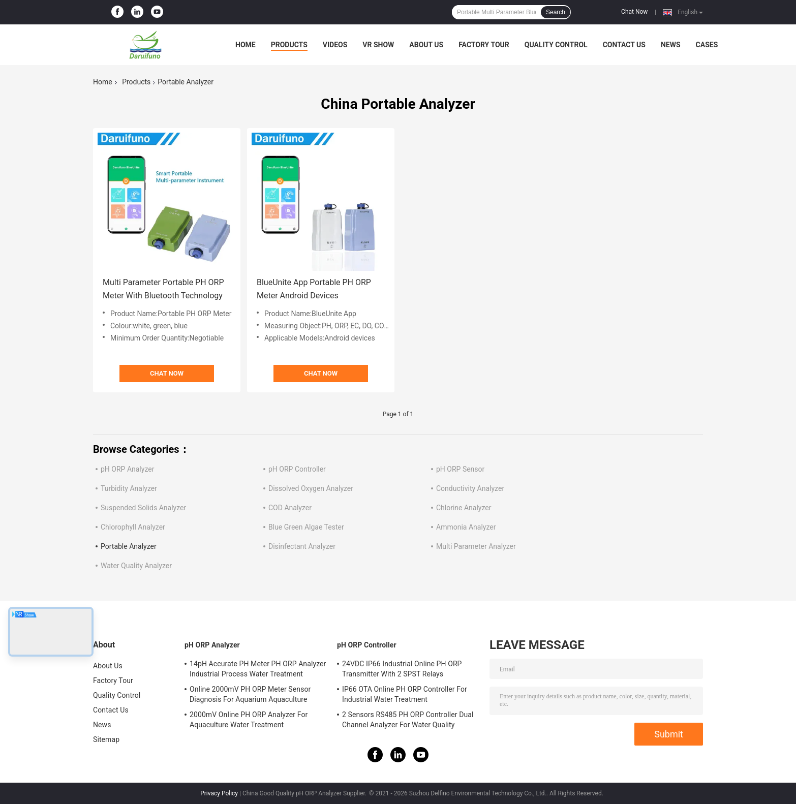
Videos (335, 45)
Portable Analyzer (129, 546)
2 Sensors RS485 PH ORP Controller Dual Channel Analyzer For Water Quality (408, 719)
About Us (426, 45)
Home (245, 45)
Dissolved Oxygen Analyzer (310, 488)
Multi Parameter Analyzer (476, 546)
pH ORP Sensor (460, 469)
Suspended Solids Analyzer (143, 508)
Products (289, 45)
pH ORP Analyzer (127, 469)
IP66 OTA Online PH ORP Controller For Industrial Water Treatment (404, 694)
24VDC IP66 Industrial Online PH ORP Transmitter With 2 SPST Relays (402, 669)
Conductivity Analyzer (470, 488)
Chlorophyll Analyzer (133, 527)
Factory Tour (483, 45)
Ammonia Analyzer (466, 527)
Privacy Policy (219, 793)
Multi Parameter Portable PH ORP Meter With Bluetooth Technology (163, 288)
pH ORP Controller (297, 469)
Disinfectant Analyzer (301, 546)
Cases (707, 45)
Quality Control (556, 45)
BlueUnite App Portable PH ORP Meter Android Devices (314, 288)
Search (555, 12)
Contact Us (624, 45)
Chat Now (634, 11)
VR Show (378, 45)
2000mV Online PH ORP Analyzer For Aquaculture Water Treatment (249, 719)
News (671, 45)
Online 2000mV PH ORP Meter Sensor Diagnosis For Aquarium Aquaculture (250, 694)
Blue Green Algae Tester (306, 527)
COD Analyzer (290, 508)
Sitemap (106, 739)
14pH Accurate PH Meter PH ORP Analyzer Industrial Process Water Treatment (258, 669)
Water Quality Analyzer (136, 566)
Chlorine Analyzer (464, 508)
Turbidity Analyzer (129, 488)
